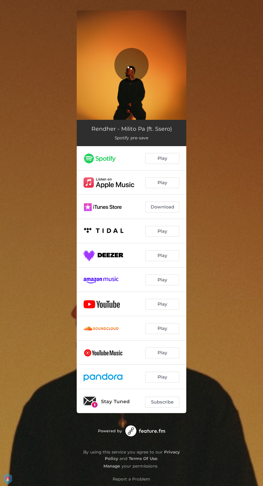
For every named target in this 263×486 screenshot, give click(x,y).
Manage (111, 466)
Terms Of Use (143, 458)
